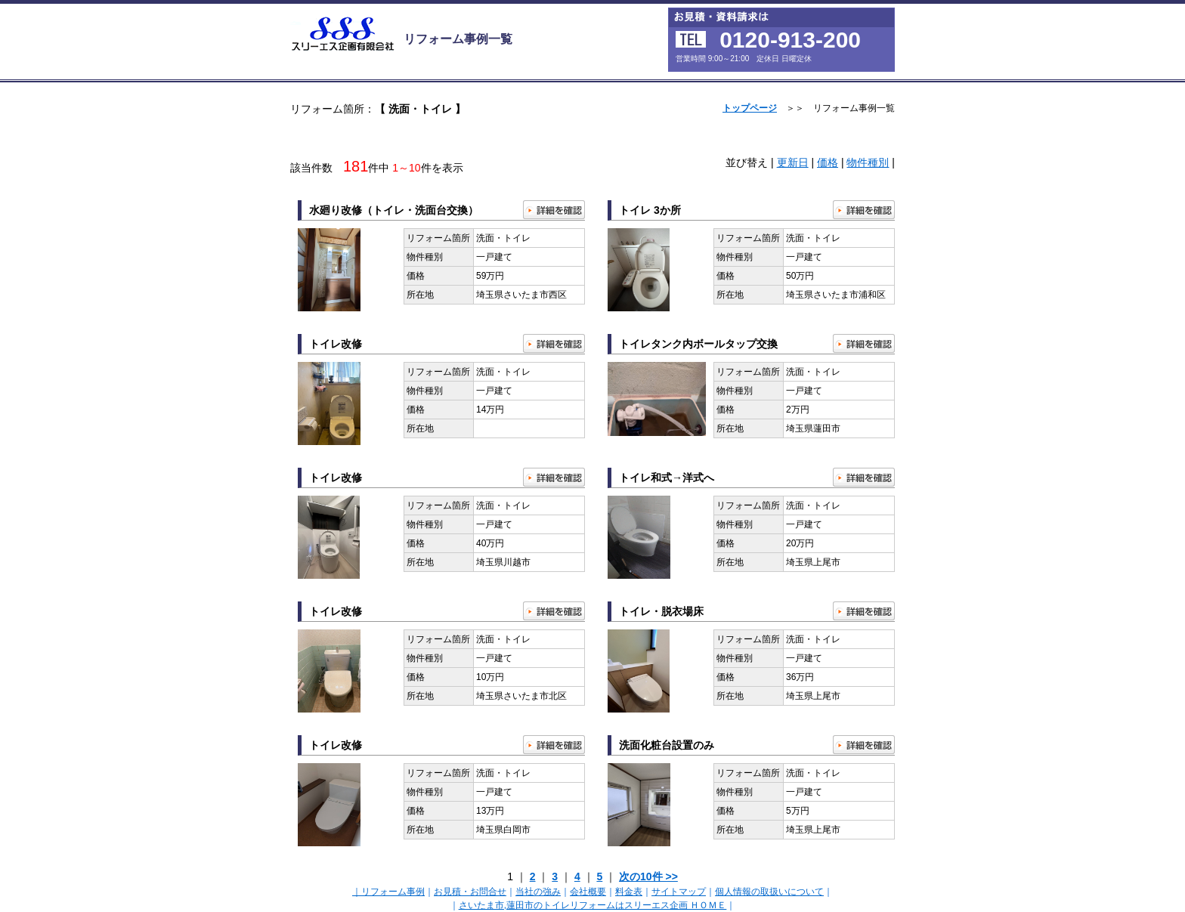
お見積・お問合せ (470, 891)
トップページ (749, 108)
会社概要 (588, 891)
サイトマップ (678, 891)
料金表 (628, 891)
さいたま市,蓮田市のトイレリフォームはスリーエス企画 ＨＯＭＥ (593, 905)
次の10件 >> (648, 876)
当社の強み (538, 891)
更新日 (793, 162)
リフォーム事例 (393, 891)
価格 (827, 162)
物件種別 (867, 162)
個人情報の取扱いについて (769, 891)
